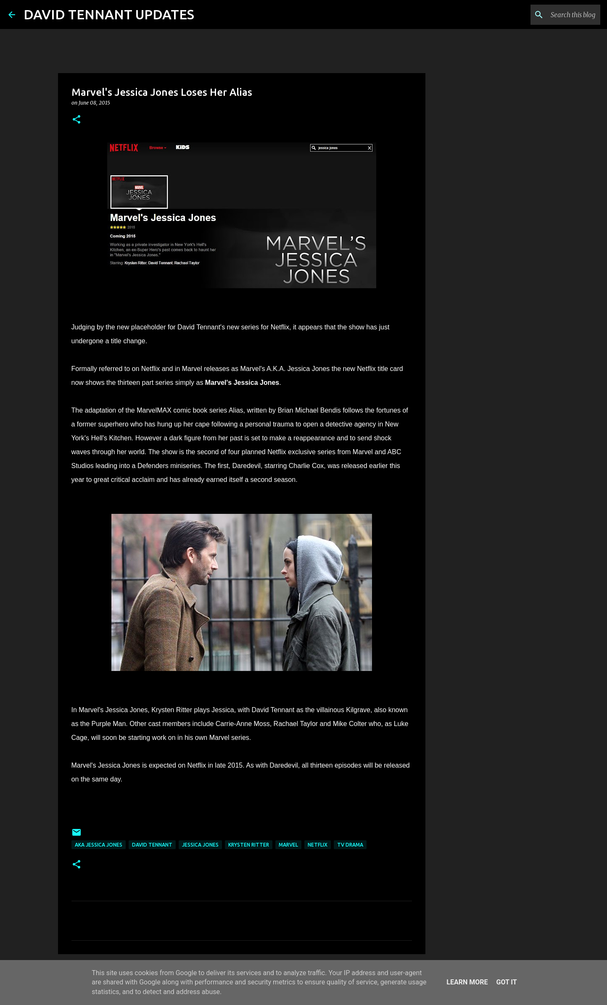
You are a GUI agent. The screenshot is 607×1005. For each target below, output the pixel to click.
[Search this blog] (556, 15)
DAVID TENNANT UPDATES (109, 14)
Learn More (467, 982)
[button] (76, 120)
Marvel (288, 844)
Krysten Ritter (248, 844)
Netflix (317, 844)
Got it (506, 982)
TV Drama (350, 844)
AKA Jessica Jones (98, 844)
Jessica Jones (200, 844)
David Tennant (152, 844)
